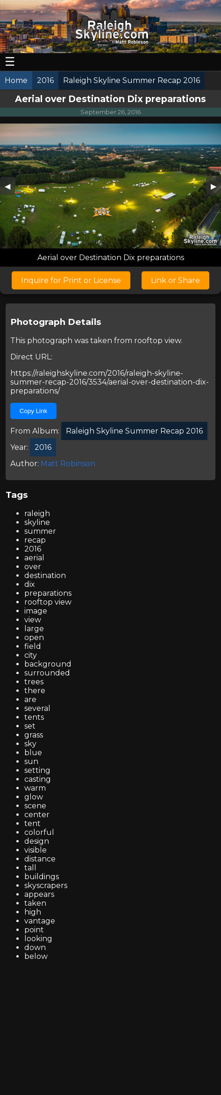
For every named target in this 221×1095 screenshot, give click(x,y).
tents (34, 717)
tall (30, 867)
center (37, 814)
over (32, 566)
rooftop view (157, 340)
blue (33, 752)
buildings (41, 876)
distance (40, 858)
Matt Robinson (68, 463)
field (32, 646)
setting (37, 770)
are (30, 699)
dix (29, 584)
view (32, 619)
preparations (47, 593)
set (30, 726)
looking (38, 938)
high (32, 912)
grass (33, 734)
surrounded (47, 672)
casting (37, 779)
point (34, 929)
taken (35, 903)
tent (32, 823)
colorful (39, 832)
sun (31, 761)
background (47, 664)
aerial (34, 557)
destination (45, 575)
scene (35, 805)
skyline (37, 522)
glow (33, 796)
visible (35, 850)
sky (30, 743)
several (37, 708)
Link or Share (175, 280)
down (35, 947)
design (36, 841)
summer (40, 531)
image (35, 610)
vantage (39, 920)
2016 (32, 548)
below (36, 956)
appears (39, 894)
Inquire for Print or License (71, 280)
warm (35, 788)
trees (33, 681)
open (34, 637)
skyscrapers (45, 885)
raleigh (37, 513)
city (30, 655)
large (34, 628)
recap (35, 540)
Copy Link (33, 410)
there (34, 690)
